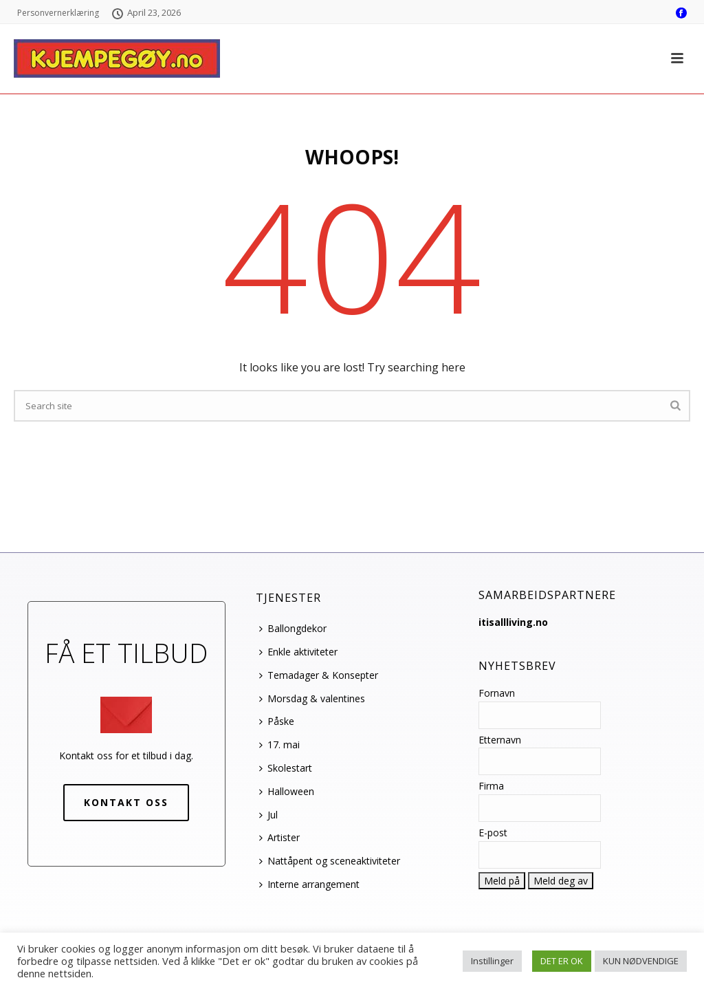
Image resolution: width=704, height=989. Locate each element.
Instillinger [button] (492, 961)
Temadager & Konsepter (318, 675)
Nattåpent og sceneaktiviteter (329, 860)
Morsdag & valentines (312, 698)
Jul (268, 814)
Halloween (286, 791)
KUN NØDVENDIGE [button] (641, 961)
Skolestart (285, 767)
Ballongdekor (293, 628)
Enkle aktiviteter (298, 651)
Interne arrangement (309, 884)
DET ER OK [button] (561, 961)
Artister (279, 837)
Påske (276, 721)
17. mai (279, 744)
